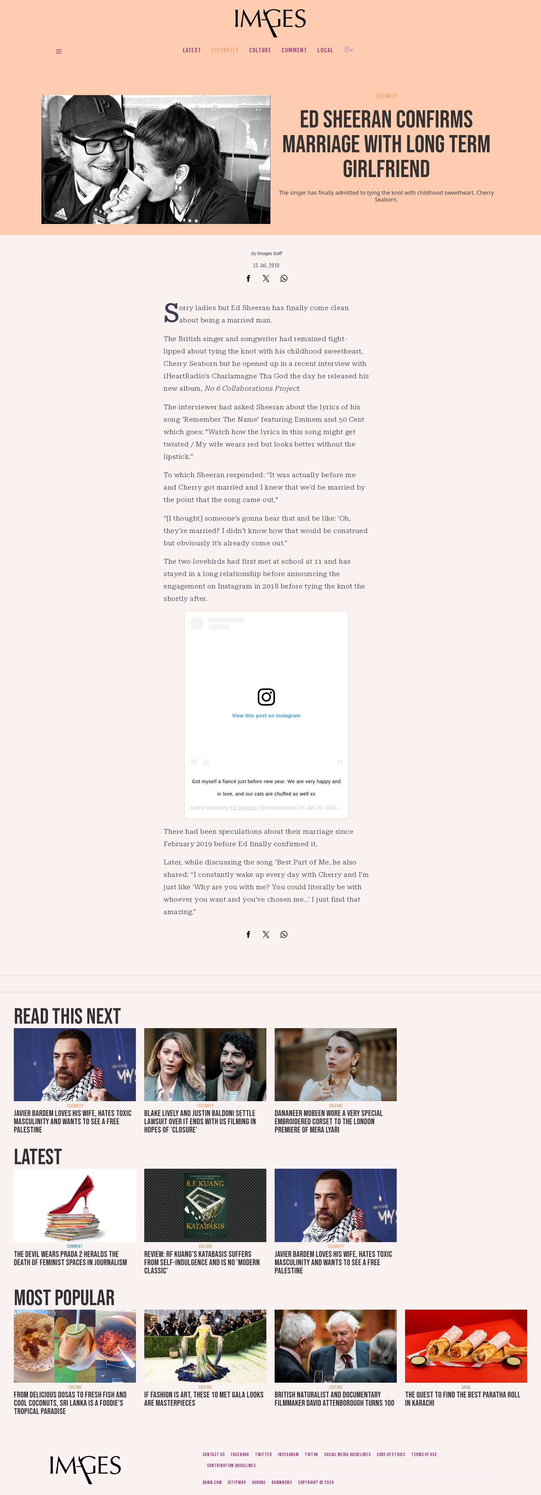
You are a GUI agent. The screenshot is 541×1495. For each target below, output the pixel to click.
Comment (294, 50)
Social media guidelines (347, 1454)
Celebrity (225, 50)
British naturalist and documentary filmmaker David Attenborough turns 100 (334, 1399)
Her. (349, 50)
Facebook (240, 1454)
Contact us (214, 1454)
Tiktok (311, 1454)
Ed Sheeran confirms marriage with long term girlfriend (386, 145)
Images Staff (270, 253)
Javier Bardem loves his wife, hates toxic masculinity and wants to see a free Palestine (72, 1121)
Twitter (263, 1454)
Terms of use (424, 1454)
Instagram (288, 1454)
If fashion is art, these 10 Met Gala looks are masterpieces (204, 1399)
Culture (260, 50)
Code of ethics (391, 1454)
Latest (192, 50)
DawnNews (282, 1482)
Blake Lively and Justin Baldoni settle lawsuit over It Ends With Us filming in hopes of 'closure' (200, 1121)
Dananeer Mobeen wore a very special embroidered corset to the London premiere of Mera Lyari (329, 1121)
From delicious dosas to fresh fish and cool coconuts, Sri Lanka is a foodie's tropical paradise (70, 1403)
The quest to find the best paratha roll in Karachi (463, 1399)
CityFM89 (237, 1482)
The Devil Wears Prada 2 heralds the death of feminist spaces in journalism (70, 1258)
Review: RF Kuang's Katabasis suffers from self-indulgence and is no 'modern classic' (202, 1262)
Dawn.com (212, 1482)
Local (325, 50)
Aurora (259, 1482)
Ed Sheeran (243, 807)
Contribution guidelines (231, 1465)
